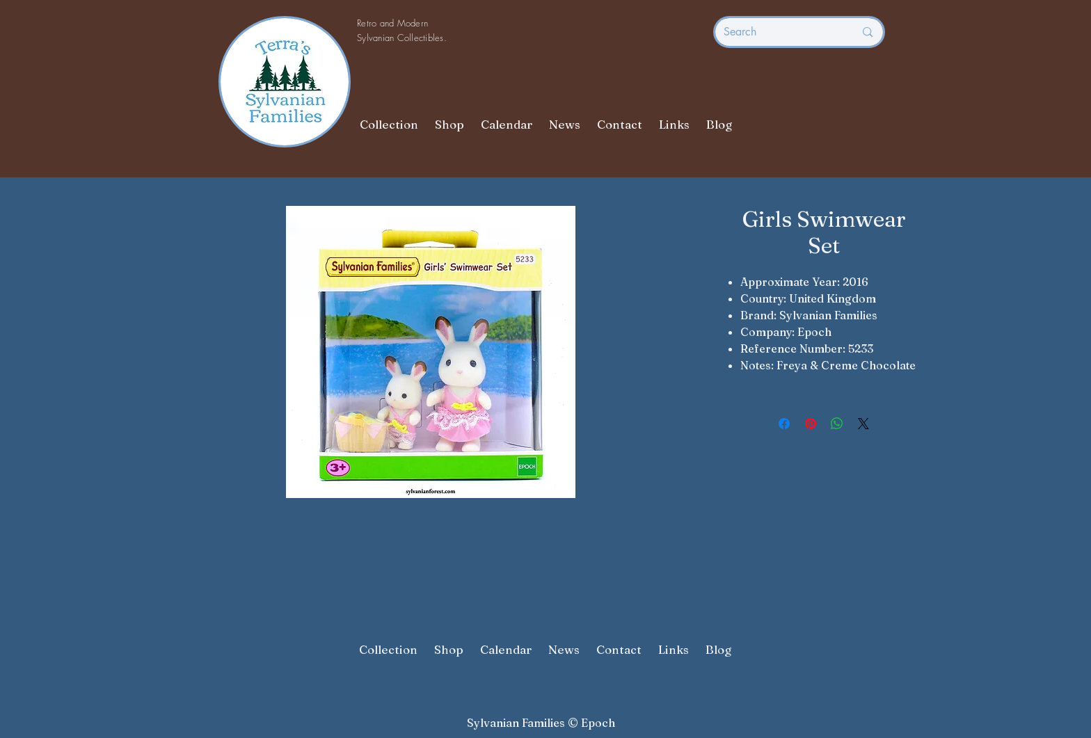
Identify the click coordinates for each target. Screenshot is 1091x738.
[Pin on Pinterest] (810, 423)
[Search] (779, 32)
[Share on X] (863, 423)
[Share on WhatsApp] (837, 423)
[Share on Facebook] (784, 423)
